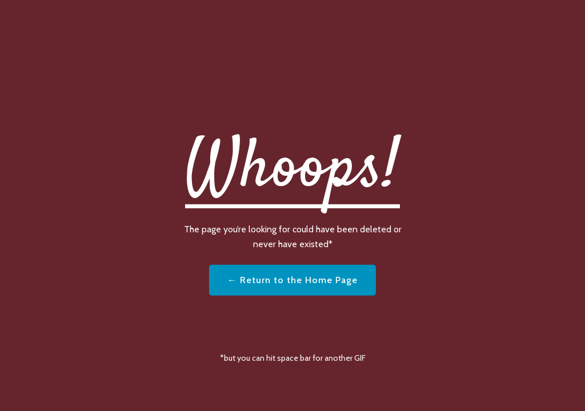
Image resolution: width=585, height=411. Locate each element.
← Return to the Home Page (292, 280)
